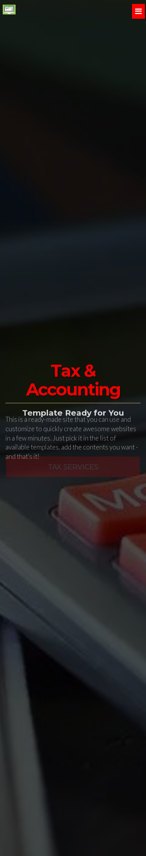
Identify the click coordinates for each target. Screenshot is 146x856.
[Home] (9, 9)
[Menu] (138, 11)
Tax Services (73, 463)
